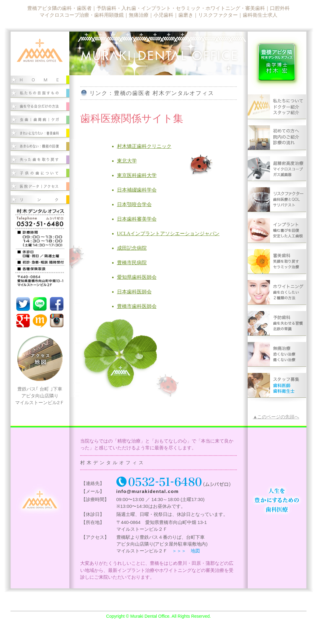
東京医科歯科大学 (137, 175)
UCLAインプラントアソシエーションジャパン (168, 233)
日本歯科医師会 (134, 291)
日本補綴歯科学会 (137, 189)
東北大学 (127, 160)
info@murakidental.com (147, 491)
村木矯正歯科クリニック (144, 146)
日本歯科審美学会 (137, 219)
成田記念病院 (132, 248)
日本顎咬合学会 (134, 204)
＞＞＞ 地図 (186, 550)
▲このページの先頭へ (276, 416)
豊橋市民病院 (132, 262)
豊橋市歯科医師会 (137, 306)
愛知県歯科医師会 (137, 277)
